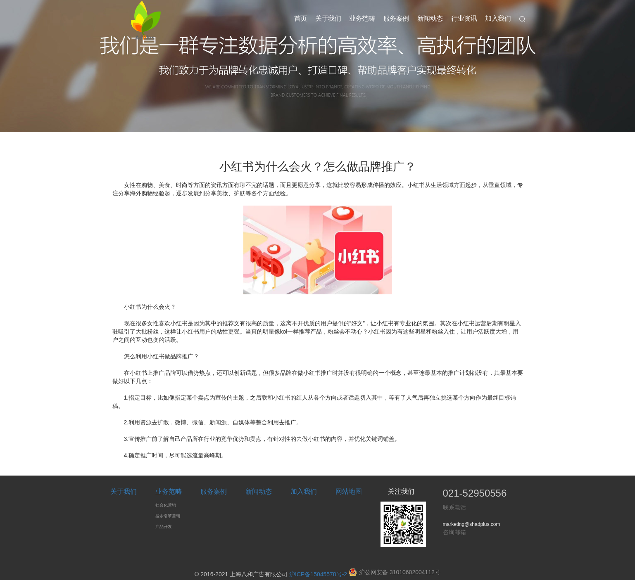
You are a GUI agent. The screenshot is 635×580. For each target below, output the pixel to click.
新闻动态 (430, 18)
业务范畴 (362, 18)
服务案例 (396, 18)
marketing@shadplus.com (471, 524)
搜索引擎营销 (167, 516)
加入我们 (498, 18)
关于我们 (328, 18)
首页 (300, 18)
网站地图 (348, 491)
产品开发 (163, 526)
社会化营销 (165, 505)
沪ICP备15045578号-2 (318, 574)
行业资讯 (464, 18)
